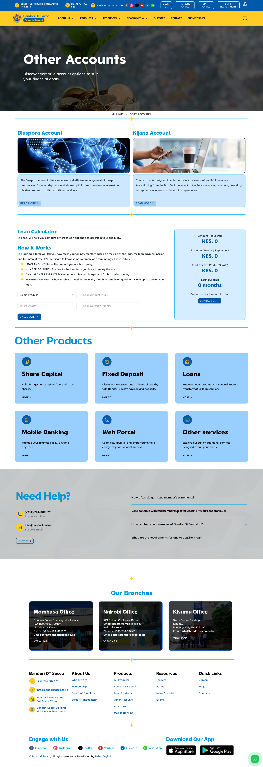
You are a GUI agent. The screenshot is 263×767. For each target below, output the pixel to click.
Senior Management (84, 699)
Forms (160, 686)
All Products (121, 680)
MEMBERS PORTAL (185, 5)
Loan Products (123, 693)
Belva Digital (103, 756)
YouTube (106, 748)
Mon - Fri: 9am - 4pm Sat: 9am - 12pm (50, 699)
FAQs (202, 686)
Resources (112, 18)
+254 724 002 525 (47, 681)
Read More (29, 203)
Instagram (62, 748)
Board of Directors (83, 693)
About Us (66, 18)
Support (159, 18)
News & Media (137, 18)
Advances (120, 706)
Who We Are (79, 680)
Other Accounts (140, 114)
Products (88, 18)
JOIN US (166, 5)
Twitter (85, 748)
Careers (204, 680)
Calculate (29, 317)
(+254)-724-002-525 (76, 5)
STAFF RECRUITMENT (228, 5)
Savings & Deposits (126, 686)
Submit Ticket (196, 18)
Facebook (38, 748)
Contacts (204, 693)
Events (160, 699)
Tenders (161, 680)
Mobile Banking (123, 713)
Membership (79, 686)
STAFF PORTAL (205, 5)
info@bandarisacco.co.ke (105, 5)
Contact (176, 18)
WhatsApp (152, 748)
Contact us (210, 301)
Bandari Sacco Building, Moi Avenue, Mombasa (36, 5)
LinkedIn (128, 748)
